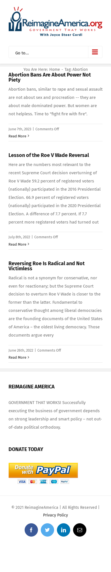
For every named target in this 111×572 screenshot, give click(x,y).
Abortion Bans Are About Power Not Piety (49, 77)
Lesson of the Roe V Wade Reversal (48, 155)
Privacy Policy (55, 515)
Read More (17, 136)
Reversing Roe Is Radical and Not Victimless (46, 266)
